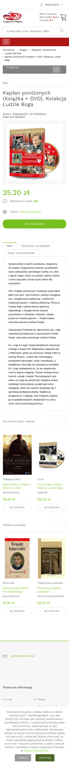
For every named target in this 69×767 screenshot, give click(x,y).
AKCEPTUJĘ (45, 757)
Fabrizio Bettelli (14, 117)
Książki (23, 50)
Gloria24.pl (9, 50)
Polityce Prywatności (36, 750)
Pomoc (41, 699)
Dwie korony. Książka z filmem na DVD (17, 486)
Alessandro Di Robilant (29, 114)
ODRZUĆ (22, 757)
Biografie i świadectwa (44, 50)
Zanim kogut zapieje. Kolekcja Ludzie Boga (50, 486)
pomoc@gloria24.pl (23, 656)
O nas (9, 699)
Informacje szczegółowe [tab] (35, 246)
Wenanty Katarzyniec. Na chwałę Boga (16, 589)
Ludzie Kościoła (13, 53)
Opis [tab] (9, 246)
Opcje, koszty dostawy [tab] (21, 253)
